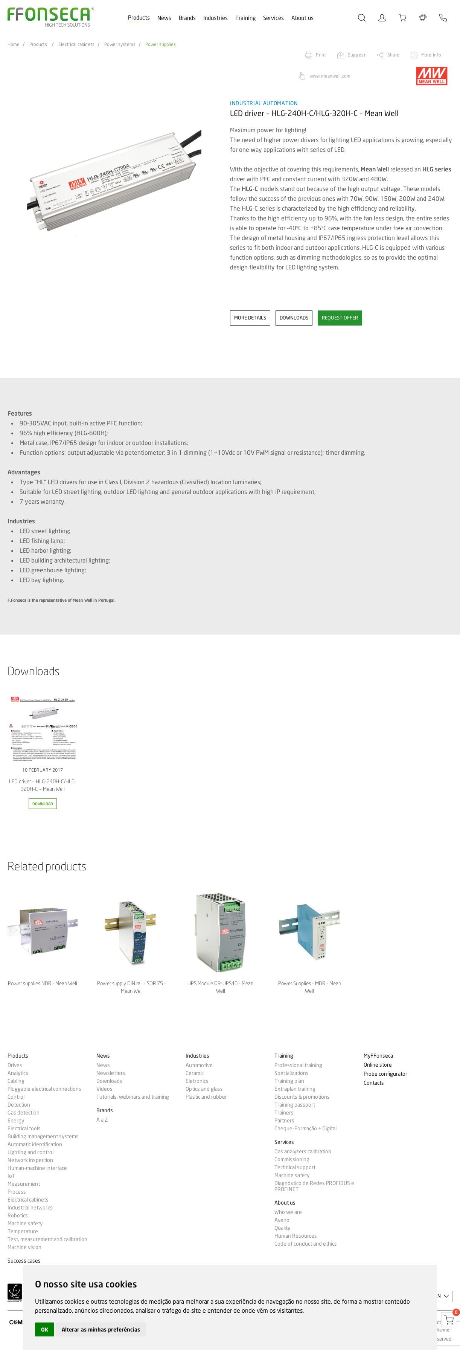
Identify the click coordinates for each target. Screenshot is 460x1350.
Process (17, 1192)
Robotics (18, 1215)
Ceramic (195, 1073)
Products (139, 18)
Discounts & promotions (302, 1097)
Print (321, 55)
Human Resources (295, 1236)
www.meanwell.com (329, 76)
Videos (104, 1089)
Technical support (294, 1167)
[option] (114, 180)
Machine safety (25, 1223)
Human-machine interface (37, 1168)
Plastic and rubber (206, 1097)
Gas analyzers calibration (302, 1151)
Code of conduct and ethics (305, 1244)
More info (431, 55)
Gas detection (24, 1113)
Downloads (109, 1081)
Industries (215, 18)
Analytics (18, 1073)
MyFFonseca (378, 1056)
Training (245, 18)
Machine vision (24, 1247)
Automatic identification (35, 1144)
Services (273, 18)
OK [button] (44, 1329)
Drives (15, 1065)
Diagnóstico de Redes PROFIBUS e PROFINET (314, 1186)
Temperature (23, 1231)
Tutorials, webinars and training (132, 1097)
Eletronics (197, 1081)
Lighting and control (30, 1152)
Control (16, 1097)
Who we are (288, 1212)
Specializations (291, 1073)
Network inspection (30, 1160)
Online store (378, 1065)
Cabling (16, 1081)
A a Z (102, 1120)
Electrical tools (24, 1128)
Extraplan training (294, 1089)
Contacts (374, 1083)
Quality (282, 1228)
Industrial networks (30, 1208)
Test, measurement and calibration (47, 1239)
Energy (16, 1121)
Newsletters (110, 1073)
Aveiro (281, 1220)
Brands (187, 18)
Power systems (120, 44)
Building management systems (43, 1136)
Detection (19, 1105)
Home (14, 44)
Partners (284, 1121)
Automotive (199, 1065)
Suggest (357, 55)
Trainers (284, 1113)
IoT (11, 1176)
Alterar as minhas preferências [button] (101, 1329)
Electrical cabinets (76, 44)
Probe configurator (385, 1074)
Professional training (298, 1065)
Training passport (294, 1105)
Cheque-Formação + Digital (305, 1128)
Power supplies (160, 44)
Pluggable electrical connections (44, 1089)
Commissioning (291, 1159)
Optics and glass (204, 1089)
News (164, 18)
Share (393, 55)
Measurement (24, 1184)
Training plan (289, 1081)
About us (302, 18)
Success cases (24, 1261)
